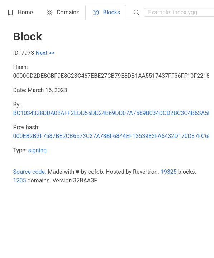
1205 (19, 180)
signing (37, 150)
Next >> (45, 52)
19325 (169, 171)
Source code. (30, 171)
